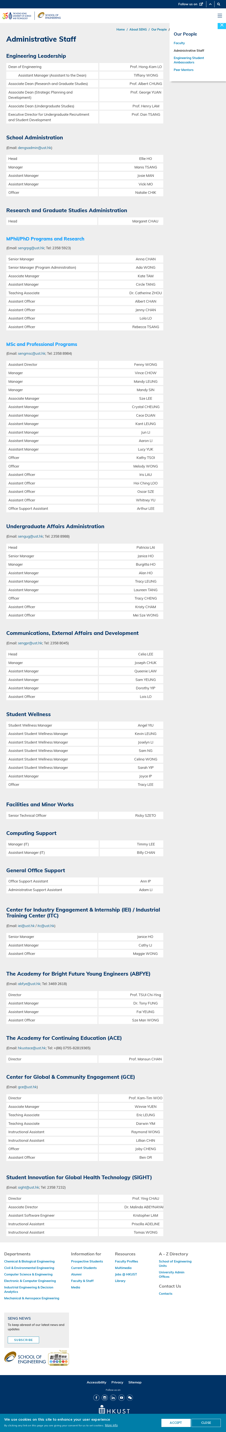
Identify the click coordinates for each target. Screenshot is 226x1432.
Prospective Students (87, 1261)
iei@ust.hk (26, 925)
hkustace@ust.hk (32, 1047)
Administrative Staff (189, 51)
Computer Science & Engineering (28, 1274)
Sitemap (135, 1382)
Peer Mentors (184, 70)
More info (111, 1425)
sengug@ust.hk (30, 536)
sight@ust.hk (28, 1187)
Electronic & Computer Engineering (30, 1281)
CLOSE (206, 1423)
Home (120, 29)
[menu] (220, 16)
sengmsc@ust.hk (31, 353)
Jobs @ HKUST (126, 1274)
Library (120, 1281)
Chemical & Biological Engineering (29, 1261)
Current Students (84, 1268)
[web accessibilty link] (58, 1358)
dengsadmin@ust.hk (34, 147)
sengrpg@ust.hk (31, 247)
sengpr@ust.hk (30, 643)
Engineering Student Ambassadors (189, 61)
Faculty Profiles (126, 1261)
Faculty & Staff (82, 1281)
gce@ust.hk (27, 1086)
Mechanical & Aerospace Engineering (31, 1298)
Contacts (165, 1294)
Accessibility (96, 1382)
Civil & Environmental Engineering (29, 1268)
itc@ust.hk (45, 925)
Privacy (117, 1382)
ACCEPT (176, 1423)
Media (75, 1287)
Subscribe (23, 1340)
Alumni (76, 1274)
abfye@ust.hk (29, 983)
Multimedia (123, 1268)
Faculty (179, 43)
